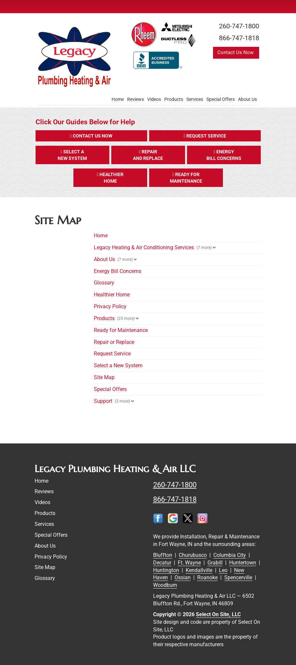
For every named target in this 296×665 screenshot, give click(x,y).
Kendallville (199, 570)
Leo (223, 570)
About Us (247, 99)
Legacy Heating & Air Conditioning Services (144, 247)
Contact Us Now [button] (236, 52)
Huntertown (242, 562)
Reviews (135, 99)
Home (118, 99)
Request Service (112, 353)
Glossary (104, 283)
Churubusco (193, 555)
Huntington (166, 570)
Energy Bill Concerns (117, 271)
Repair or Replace (114, 342)
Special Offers (220, 99)
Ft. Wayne (189, 562)
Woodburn (165, 585)
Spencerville (238, 577)
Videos (154, 99)
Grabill (215, 562)
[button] (91, 135)
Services (194, 99)
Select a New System (118, 365)
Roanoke (207, 577)
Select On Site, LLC (218, 614)
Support (103, 401)
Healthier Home (112, 294)
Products (173, 99)
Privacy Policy (110, 306)
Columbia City (229, 555)
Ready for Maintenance (121, 330)
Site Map (104, 377)
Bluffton (162, 555)
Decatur (162, 562)
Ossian (183, 577)
